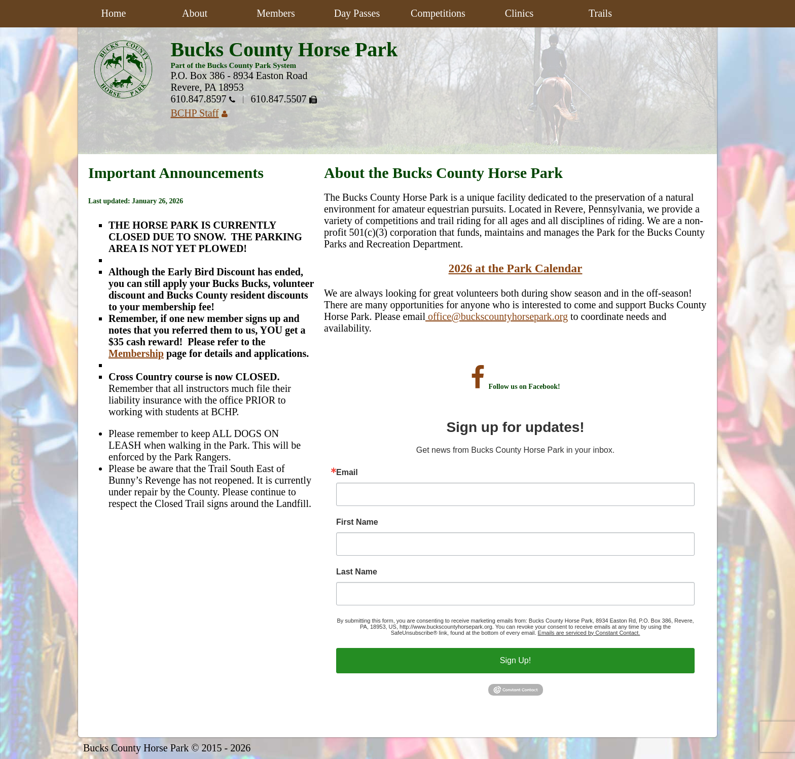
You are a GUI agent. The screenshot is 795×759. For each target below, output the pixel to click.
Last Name (356, 572)
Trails (600, 13)
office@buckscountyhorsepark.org (496, 316)
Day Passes (357, 13)
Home (113, 13)
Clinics (519, 13)
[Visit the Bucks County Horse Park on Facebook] (478, 386)
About (194, 13)
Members (276, 13)
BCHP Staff (203, 113)
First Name (357, 522)
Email (347, 472)
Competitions (438, 13)
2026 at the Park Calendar (516, 268)
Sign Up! (515, 660)
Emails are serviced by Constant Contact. (589, 633)
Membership (136, 353)
